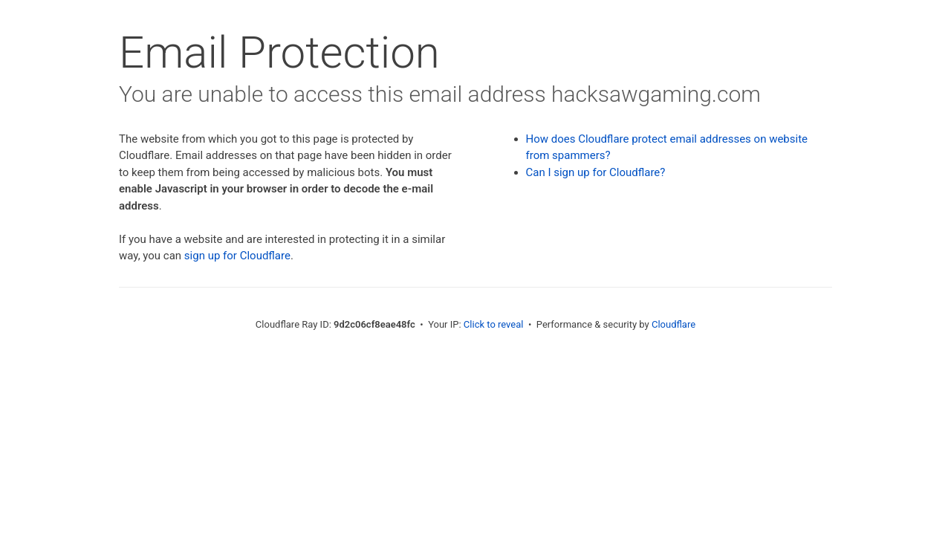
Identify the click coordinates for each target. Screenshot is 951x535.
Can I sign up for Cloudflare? (596, 172)
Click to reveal (494, 324)
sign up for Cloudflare (237, 255)
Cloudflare (673, 324)
